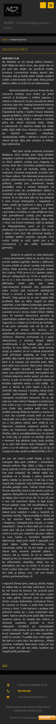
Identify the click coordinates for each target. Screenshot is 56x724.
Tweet (28, 658)
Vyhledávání (43, 5)
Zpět (4, 665)
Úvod (4, 39)
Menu (51, 5)
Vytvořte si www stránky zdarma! (24, 718)
